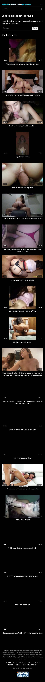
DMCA (17, 664)
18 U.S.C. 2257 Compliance (29, 664)
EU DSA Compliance (11, 663)
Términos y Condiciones (25, 663)
